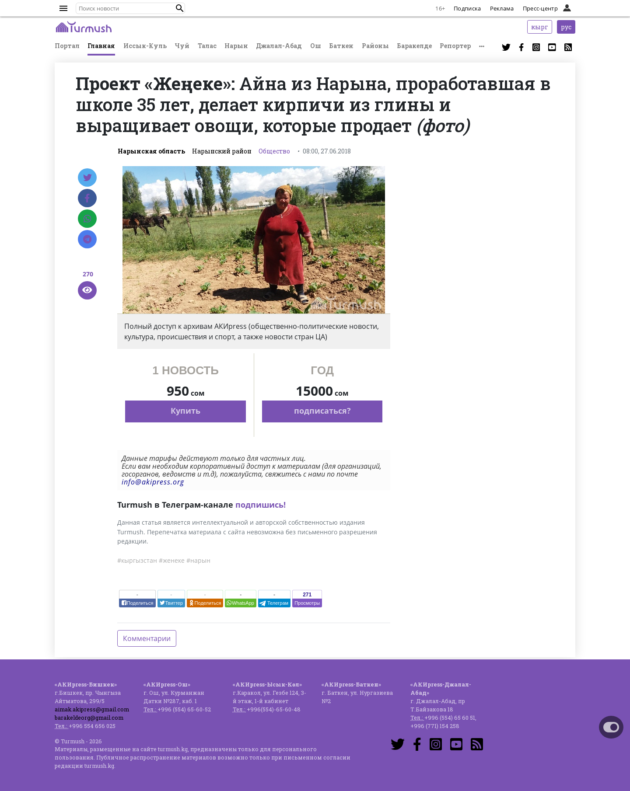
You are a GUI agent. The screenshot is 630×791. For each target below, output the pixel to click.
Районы (375, 46)
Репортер (455, 46)
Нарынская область (151, 151)
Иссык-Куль (145, 46)
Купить (185, 410)
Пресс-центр (540, 8)
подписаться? (322, 410)
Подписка (467, 8)
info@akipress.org (153, 482)
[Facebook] (87, 198)
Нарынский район (222, 151)
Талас (207, 46)
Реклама (502, 8)
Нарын (236, 46)
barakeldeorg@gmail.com (89, 717)
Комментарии (147, 638)
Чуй (182, 46)
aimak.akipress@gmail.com (92, 709)
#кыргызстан (137, 560)
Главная (101, 46)
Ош (315, 46)
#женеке (172, 560)
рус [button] (566, 27)
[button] (180, 8)
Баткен (341, 46)
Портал (67, 46)
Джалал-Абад (279, 46)
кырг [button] (539, 27)
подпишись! (260, 504)
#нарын (198, 560)
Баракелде (414, 46)
